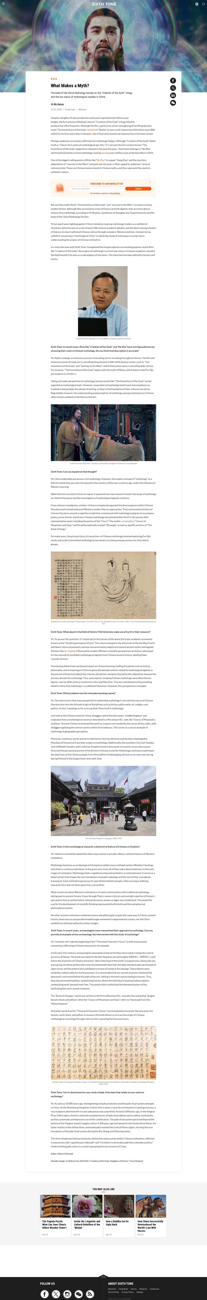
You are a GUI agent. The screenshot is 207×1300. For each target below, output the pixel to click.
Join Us (134, 1289)
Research (143, 1289)
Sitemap (140, 1292)
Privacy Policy (128, 1292)
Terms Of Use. (115, 193)
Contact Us (154, 1289)
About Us (112, 1289)
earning (105, 152)
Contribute (123, 1289)
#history (82, 109)
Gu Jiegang (69, 651)
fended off (92, 129)
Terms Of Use (113, 1292)
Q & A (54, 78)
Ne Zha (100, 160)
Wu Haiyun (59, 104)
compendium (128, 521)
